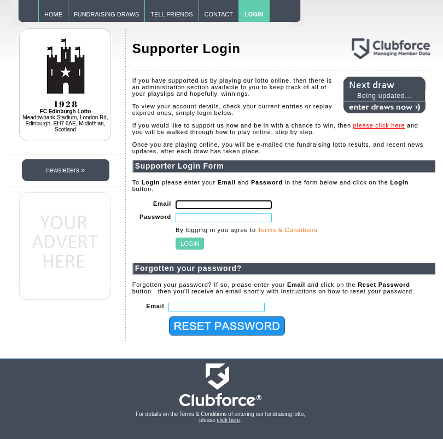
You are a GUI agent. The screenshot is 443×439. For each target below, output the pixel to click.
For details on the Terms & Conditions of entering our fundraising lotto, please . (220, 417)
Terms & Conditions (287, 230)
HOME (53, 14)
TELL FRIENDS (171, 14)
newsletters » (65, 170)
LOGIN (254, 14)
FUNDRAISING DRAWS (106, 14)
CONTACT (219, 14)
